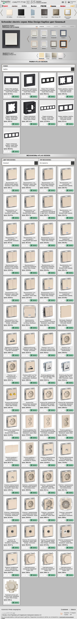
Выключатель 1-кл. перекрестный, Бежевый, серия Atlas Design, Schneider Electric (11, 213)
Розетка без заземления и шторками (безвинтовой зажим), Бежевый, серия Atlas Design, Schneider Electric (11, 433)
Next (75, 12)
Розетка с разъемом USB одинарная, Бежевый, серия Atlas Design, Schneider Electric (48, 515)
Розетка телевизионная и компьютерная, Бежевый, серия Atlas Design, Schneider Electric (65, 542)
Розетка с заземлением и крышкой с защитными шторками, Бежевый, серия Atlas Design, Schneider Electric (11, 515)
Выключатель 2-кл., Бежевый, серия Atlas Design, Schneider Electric (11, 295)
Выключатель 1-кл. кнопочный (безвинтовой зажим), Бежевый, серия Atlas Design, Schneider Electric (66, 186)
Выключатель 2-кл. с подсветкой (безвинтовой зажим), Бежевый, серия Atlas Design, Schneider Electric (66, 296)
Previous (1, 12)
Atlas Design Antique (67, 17)
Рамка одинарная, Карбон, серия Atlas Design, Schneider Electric (11, 118)
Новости (73, 609)
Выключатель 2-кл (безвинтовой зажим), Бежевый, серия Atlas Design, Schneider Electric (11, 268)
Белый (44, 37)
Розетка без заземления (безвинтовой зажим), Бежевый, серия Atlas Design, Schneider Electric (47, 405)
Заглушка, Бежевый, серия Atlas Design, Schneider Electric (65, 321)
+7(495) (19, 2)
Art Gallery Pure (21, 17)
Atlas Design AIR (56, 17)
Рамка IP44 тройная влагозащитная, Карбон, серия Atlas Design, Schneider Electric (47, 91)
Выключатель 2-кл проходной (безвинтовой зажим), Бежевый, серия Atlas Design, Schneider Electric (66, 268)
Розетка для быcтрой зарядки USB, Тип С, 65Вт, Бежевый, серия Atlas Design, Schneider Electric (66, 378)
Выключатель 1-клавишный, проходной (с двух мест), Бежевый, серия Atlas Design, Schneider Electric (47, 213)
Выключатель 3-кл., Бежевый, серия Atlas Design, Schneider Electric (11, 322)
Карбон (63, 48)
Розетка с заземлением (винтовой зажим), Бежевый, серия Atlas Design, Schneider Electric (47, 487)
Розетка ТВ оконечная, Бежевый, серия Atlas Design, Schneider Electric (29, 542)
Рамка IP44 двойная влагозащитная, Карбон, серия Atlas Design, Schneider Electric (11, 91)
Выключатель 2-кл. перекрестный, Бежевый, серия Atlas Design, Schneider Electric (29, 295)
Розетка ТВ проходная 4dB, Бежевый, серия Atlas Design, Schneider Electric (48, 542)
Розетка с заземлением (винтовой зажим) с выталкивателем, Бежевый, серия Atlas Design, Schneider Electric (65, 488)
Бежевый (34, 37)
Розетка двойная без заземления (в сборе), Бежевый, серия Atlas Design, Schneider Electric (30, 433)
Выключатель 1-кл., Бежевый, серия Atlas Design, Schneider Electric (29, 185)
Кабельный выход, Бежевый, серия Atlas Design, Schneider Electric (29, 350)
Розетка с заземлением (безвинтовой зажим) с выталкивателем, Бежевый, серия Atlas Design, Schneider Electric (29, 488)
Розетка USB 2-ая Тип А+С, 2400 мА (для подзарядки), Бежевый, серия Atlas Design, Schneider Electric (29, 378)
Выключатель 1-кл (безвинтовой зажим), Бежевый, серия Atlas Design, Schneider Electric (11, 185)
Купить (15, 96)
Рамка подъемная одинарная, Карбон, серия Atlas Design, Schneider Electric (29, 118)
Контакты (38, 1)
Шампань (53, 48)
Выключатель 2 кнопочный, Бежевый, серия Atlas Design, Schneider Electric (29, 267)
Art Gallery (9, 17)
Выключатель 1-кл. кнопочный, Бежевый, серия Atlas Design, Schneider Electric (48, 185)
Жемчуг (44, 48)
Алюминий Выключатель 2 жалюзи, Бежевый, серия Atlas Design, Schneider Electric (47, 323)
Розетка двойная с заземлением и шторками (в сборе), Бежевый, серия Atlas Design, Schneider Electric (29, 461)
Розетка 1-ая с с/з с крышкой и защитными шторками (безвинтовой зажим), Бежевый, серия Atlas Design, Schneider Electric (47, 351)
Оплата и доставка (41, 2)
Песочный (34, 48)
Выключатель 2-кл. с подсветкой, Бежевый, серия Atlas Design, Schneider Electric (48, 295)
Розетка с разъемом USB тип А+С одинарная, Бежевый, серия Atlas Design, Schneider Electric (66, 515)
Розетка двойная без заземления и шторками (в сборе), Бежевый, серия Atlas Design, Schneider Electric (47, 433)
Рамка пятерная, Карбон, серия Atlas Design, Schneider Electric (48, 118)
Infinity (32, 17)
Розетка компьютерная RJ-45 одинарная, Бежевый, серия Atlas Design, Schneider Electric (66, 460)
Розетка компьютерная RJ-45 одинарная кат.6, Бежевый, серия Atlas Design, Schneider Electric (11, 487)
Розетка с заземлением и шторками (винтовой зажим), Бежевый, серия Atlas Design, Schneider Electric (29, 515)
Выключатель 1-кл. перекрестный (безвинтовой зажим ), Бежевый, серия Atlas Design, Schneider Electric (30, 214)
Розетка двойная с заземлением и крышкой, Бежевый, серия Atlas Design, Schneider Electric (11, 460)
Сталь (47, 58)
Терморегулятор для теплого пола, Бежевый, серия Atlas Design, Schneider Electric (11, 597)
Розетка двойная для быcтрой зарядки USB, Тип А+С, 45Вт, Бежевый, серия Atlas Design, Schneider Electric (48, 378)
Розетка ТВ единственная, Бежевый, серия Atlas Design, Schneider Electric (11, 542)
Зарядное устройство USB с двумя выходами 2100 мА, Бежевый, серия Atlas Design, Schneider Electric (11, 350)
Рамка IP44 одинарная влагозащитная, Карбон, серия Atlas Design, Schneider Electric (29, 91)
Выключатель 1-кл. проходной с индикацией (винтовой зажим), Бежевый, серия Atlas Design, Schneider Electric (29, 241)
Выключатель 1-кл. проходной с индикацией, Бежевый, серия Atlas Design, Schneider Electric (11, 240)
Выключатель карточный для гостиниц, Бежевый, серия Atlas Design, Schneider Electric (29, 323)
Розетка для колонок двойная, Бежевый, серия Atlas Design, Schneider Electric (11, 405)
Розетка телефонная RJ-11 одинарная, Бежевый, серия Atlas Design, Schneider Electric (11, 570)
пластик (42, 26)
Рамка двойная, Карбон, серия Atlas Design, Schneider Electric (65, 90)
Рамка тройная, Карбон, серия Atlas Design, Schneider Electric (65, 118)
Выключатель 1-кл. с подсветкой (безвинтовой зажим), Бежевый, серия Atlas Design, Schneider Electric (66, 241)
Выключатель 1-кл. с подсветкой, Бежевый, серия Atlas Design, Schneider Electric (48, 240)
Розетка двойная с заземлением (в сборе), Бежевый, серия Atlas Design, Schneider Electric (65, 433)
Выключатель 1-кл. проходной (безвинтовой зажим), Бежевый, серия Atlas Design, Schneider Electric (66, 214)
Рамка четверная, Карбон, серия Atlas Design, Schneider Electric (11, 146)
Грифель (63, 37)
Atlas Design (44, 17)
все (37, 26)
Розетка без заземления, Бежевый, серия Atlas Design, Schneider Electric (29, 405)
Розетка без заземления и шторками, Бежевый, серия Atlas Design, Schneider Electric (65, 405)
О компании (64, 609)
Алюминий (53, 37)
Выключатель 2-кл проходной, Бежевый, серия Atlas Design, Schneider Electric (48, 267)
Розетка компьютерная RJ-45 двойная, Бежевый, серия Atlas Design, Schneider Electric (48, 460)
